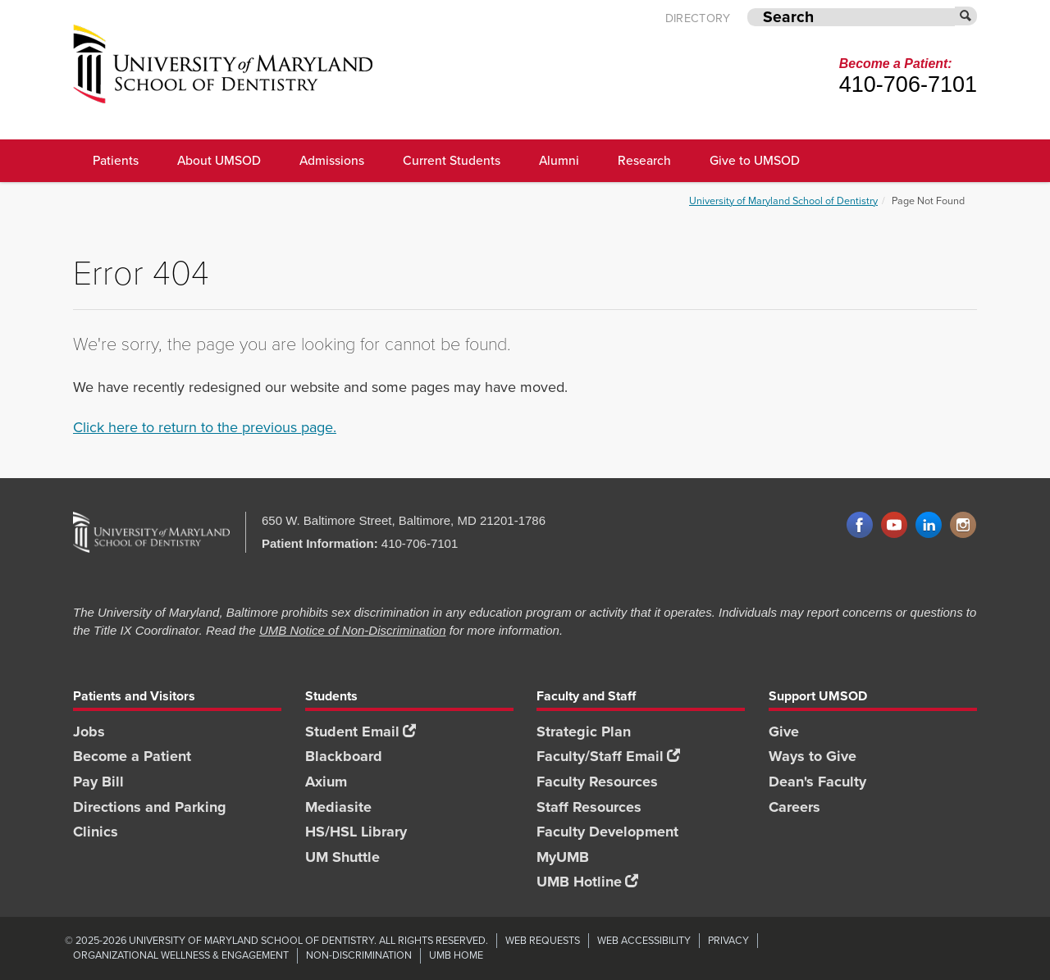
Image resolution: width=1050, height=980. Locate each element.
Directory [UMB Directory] (698, 18)
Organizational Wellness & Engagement (181, 955)
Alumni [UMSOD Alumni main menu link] (559, 160)
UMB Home (456, 955)
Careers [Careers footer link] (794, 807)
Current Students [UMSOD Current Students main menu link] (451, 160)
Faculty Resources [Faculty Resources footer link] (597, 781)
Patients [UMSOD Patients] (116, 160)
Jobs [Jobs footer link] (89, 731)
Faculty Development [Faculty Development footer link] (607, 831)
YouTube (894, 526)
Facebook (860, 526)
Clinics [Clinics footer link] (95, 831)
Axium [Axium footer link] (326, 781)
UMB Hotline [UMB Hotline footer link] (587, 881)
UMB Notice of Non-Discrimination (352, 630)
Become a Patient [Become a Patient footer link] (132, 756)
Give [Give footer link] (784, 731)
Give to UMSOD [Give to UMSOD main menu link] (755, 160)
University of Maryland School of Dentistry (783, 200)
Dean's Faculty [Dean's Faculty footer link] (817, 781)
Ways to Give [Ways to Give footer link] (812, 756)
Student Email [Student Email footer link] (360, 731)
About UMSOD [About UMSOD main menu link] (219, 160)
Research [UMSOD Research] (644, 160)
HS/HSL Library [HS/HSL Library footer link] (356, 831)
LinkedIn (929, 526)
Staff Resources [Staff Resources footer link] (588, 807)
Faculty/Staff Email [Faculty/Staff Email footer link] (608, 756)
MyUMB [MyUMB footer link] (562, 857)
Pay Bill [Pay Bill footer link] (98, 781)
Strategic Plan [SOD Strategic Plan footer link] (583, 731)
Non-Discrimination (359, 955)
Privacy (728, 940)
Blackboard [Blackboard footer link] (343, 756)
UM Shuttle (342, 857)
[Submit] (966, 16)
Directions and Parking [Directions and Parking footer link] (149, 807)
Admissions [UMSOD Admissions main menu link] (331, 160)
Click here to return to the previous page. (204, 427)
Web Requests (542, 940)
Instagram (963, 526)
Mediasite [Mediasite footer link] (338, 807)
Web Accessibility (644, 940)
